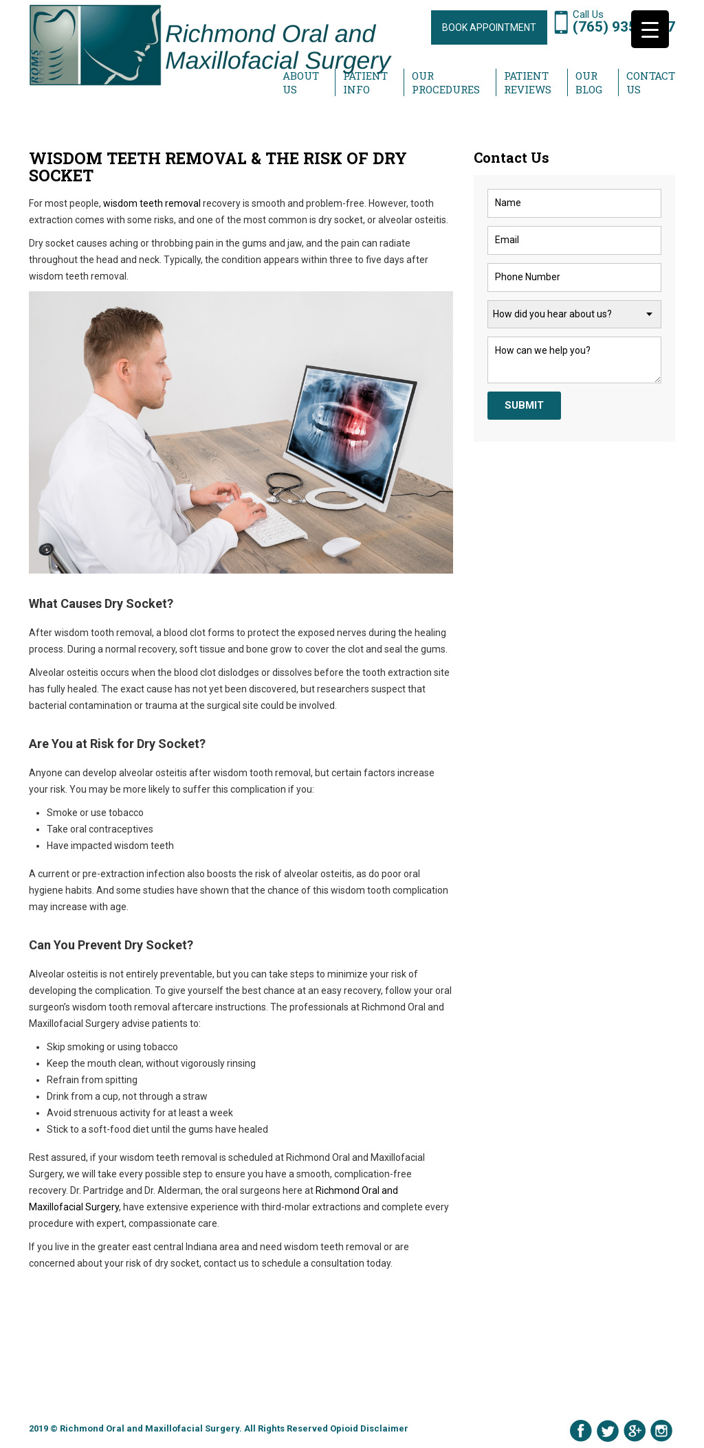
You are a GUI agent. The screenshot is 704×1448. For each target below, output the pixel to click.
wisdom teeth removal (152, 203)
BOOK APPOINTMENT (489, 27)
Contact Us (650, 82)
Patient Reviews (527, 82)
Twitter (608, 1431)
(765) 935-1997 (624, 27)
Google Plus (635, 1431)
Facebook (581, 1431)
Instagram (661, 1431)
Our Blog (588, 82)
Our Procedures (446, 82)
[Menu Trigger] (650, 29)
